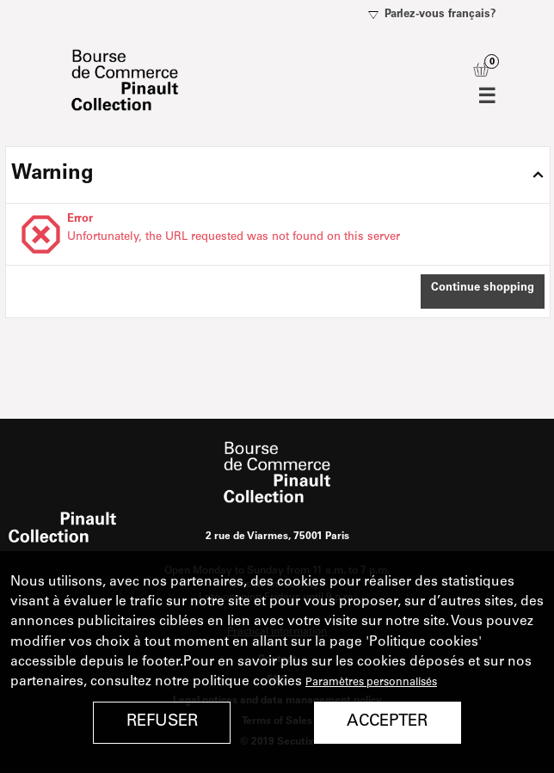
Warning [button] (52, 174)
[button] (483, 291)
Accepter (387, 722)
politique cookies (247, 682)
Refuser (162, 722)
